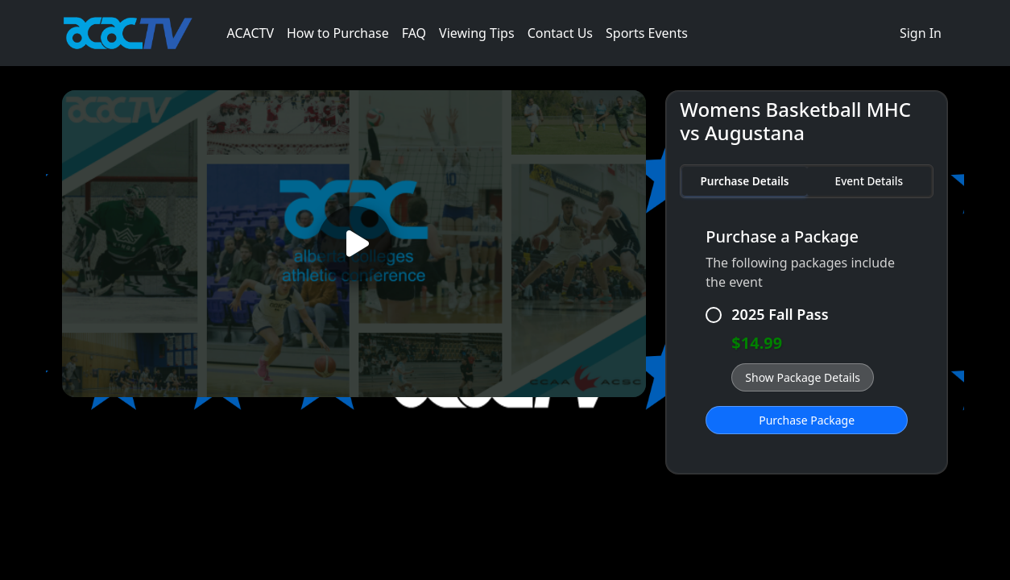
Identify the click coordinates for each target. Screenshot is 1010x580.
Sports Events (647, 33)
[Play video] (353, 243)
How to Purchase (338, 33)
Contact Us (560, 33)
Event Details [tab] (869, 180)
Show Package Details (802, 377)
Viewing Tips (477, 33)
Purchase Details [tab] (744, 180)
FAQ (414, 33)
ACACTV (250, 33)
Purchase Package (807, 420)
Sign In (921, 33)
